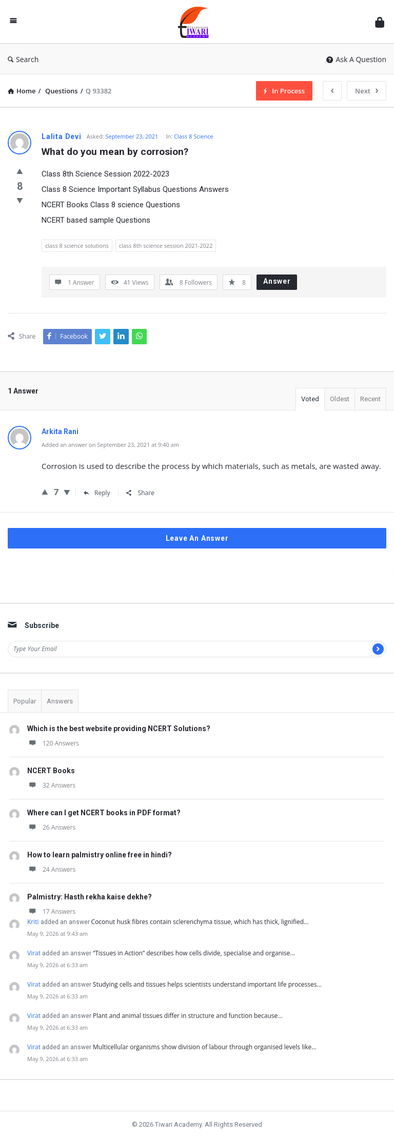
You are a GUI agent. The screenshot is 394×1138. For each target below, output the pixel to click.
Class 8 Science (193, 136)
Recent (370, 399)
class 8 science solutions (77, 245)
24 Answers (51, 869)
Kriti (33, 921)
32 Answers (51, 785)
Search (23, 59)
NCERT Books (51, 771)
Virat (34, 953)
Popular (24, 701)
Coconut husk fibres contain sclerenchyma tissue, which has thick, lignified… (200, 921)
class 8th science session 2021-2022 (166, 245)
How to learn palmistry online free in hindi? (99, 855)
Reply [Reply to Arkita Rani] (97, 492)
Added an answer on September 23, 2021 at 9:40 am (110, 444)
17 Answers (51, 911)
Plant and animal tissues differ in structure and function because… (188, 1015)
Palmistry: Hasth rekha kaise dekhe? (89, 897)
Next (366, 90)
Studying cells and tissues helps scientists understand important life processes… (207, 984)
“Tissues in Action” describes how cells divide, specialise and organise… (194, 953)
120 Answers (53, 743)
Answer (277, 281)
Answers (60, 701)
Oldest (339, 399)
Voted (310, 399)
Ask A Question (356, 59)
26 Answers (51, 827)
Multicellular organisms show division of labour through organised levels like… (205, 1047)
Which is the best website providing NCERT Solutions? (118, 728)
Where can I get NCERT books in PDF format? (104, 813)
